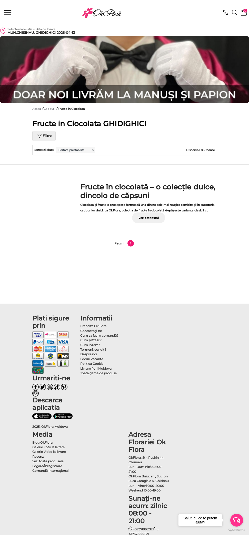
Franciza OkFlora (93, 326)
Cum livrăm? (90, 345)
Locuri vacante (91, 359)
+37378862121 (141, 529)
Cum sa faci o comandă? (99, 335)
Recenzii (38, 456)
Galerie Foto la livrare (48, 447)
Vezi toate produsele (47, 461)
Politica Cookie (91, 364)
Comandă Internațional (50, 471)
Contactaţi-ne (91, 331)
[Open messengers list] (236, 520)
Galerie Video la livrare (49, 452)
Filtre (44, 136)
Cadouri (50, 109)
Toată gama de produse (98, 373)
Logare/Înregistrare (47, 466)
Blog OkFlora (42, 442)
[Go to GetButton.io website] (236, 529)
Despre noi (88, 354)
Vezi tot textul (148, 218)
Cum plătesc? (91, 340)
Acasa (36, 109)
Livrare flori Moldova (96, 368)
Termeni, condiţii (93, 349)
